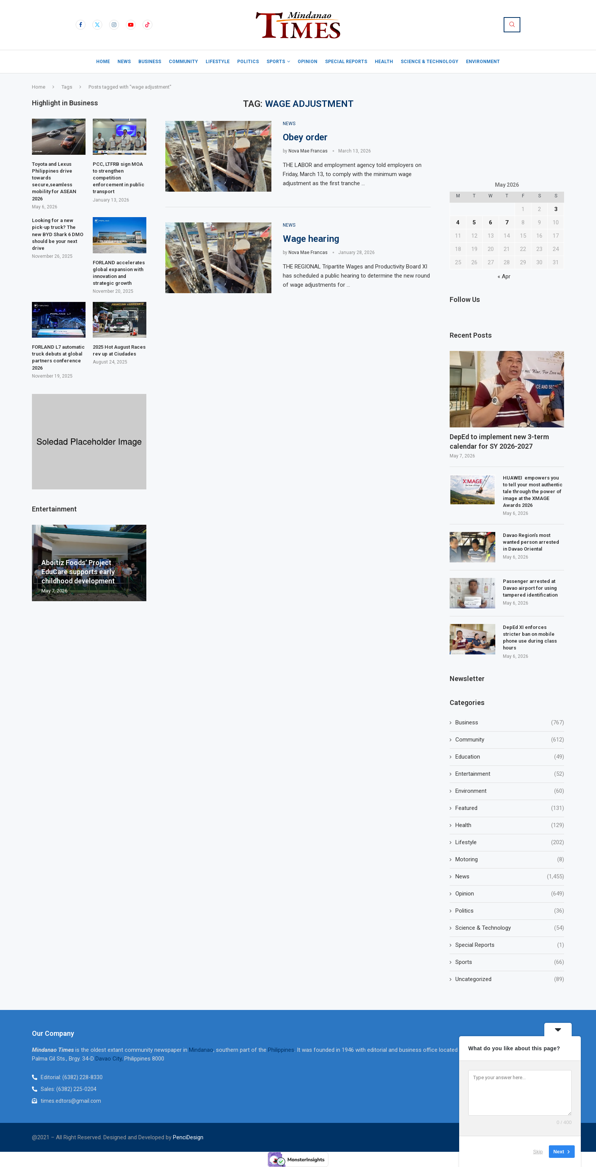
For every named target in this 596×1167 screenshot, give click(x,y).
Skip (538, 1151)
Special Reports (346, 61)
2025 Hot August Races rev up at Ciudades (119, 350)
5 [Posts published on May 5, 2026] (474, 222)
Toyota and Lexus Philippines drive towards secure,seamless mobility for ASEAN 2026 (54, 181)
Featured (509, 808)
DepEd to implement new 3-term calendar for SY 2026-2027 (499, 441)
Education (509, 757)
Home (103, 61)
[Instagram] (114, 25)
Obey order (305, 137)
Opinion (307, 61)
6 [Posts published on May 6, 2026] (490, 222)
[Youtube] (131, 25)
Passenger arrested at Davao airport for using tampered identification (530, 588)
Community (183, 61)
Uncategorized (509, 979)
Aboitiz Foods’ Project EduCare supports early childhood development (78, 572)
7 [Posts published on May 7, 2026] (507, 222)
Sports (275, 61)
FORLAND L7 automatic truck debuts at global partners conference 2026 (58, 357)
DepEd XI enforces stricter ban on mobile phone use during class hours (530, 637)
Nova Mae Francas (308, 151)
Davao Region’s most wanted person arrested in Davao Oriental (531, 542)
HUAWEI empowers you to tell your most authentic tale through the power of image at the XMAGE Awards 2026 (533, 491)
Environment (483, 61)
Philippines (281, 1049)
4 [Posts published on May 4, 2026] (458, 222)
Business (149, 61)
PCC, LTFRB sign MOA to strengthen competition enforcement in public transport (118, 178)
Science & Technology (429, 61)
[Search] (512, 24)
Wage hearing (312, 238)
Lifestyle (218, 61)
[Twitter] (97, 25)
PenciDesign (188, 1137)
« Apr (504, 276)
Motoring (509, 860)
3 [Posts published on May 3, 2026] (556, 209)
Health (384, 61)
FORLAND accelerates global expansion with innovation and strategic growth (119, 273)
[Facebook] (81, 25)
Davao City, (109, 1058)
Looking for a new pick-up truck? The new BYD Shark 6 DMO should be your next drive (57, 234)
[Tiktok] (147, 25)
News (124, 61)
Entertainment (509, 774)
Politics (248, 61)
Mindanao (201, 1049)
